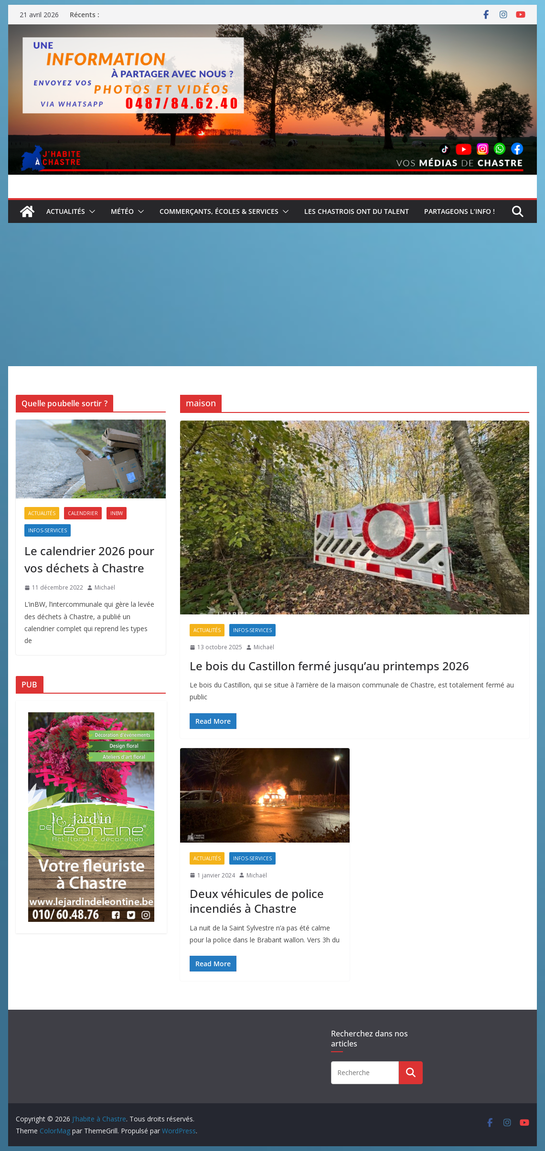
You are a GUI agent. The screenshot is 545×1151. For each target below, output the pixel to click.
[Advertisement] (272, 294)
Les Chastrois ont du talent (356, 211)
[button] (90, 211)
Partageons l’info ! (459, 211)
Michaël (264, 647)
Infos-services (252, 630)
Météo (122, 211)
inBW (116, 513)
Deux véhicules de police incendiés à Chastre (257, 901)
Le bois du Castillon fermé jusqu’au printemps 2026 (329, 666)
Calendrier (83, 513)
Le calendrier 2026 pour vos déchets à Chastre (89, 559)
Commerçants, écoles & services (219, 211)
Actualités (65, 211)
